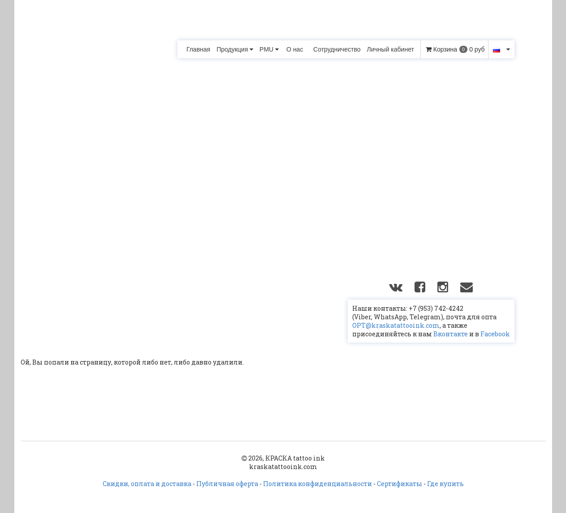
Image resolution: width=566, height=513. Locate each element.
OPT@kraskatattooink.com (396, 325)
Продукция (234, 49)
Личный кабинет (390, 49)
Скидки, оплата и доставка (147, 483)
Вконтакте (450, 334)
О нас (294, 49)
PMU (269, 49)
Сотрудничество (336, 49)
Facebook (495, 334)
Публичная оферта (227, 483)
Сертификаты (399, 483)
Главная (198, 49)
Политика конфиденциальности (317, 483)
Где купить (445, 483)
